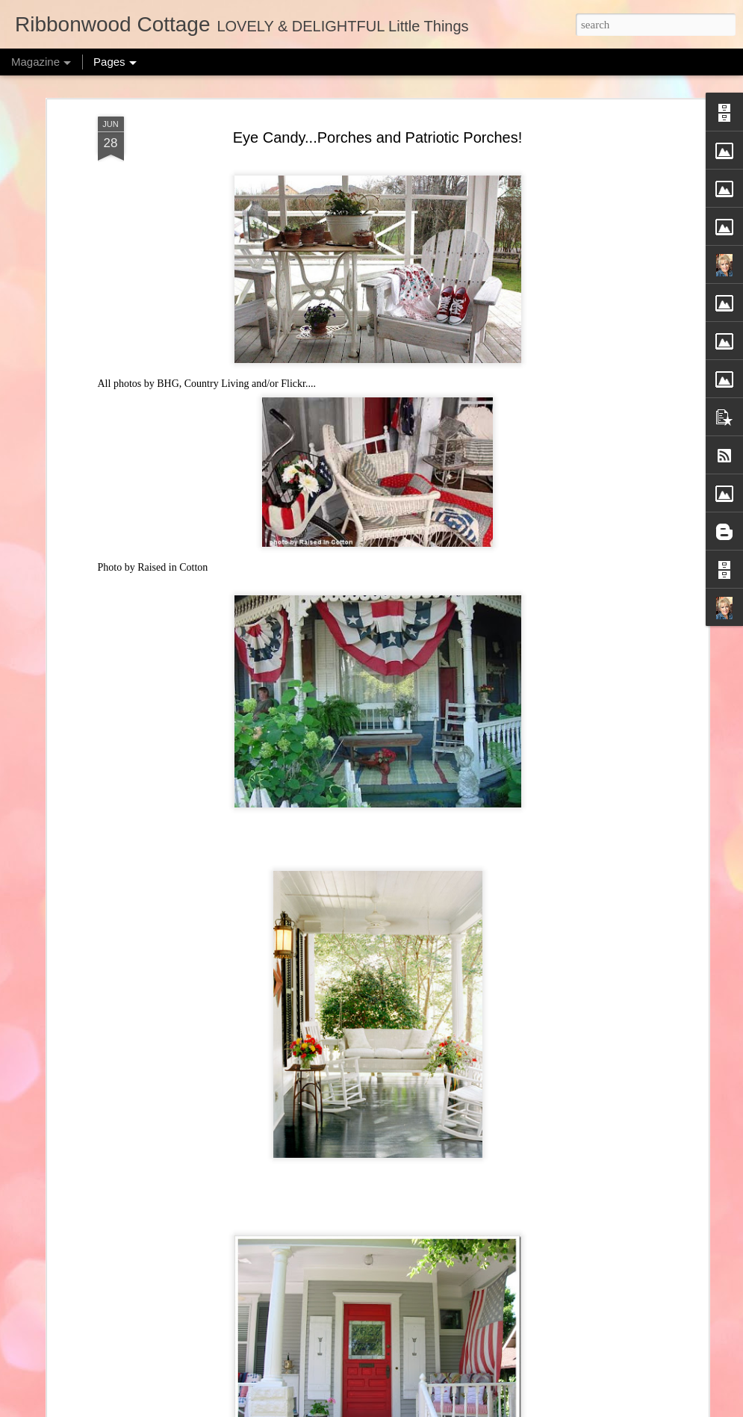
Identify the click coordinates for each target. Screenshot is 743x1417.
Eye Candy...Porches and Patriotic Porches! (378, 95)
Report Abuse (519, 1408)
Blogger (475, 1408)
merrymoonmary (386, 1408)
